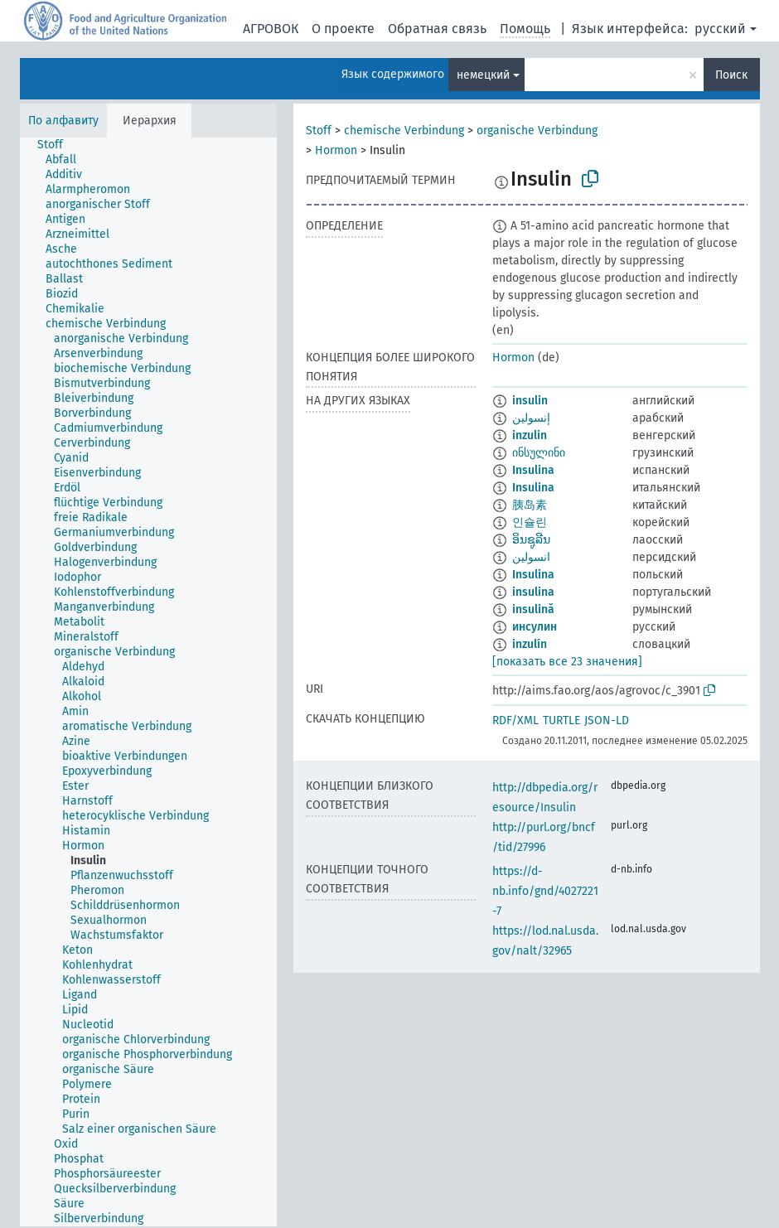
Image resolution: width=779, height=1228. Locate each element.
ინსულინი (538, 453)
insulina (533, 592)
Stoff (318, 130)
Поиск (731, 75)
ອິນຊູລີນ (531, 540)
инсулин (534, 627)
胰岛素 (529, 505)
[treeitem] (57, 145)
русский (720, 28)
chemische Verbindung (404, 130)
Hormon (336, 150)
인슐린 (529, 522)
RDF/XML (515, 720)
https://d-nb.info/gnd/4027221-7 (545, 891)
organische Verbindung (537, 130)
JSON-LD (606, 720)
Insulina (533, 470)
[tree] (148, 682)
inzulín (529, 644)
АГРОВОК (270, 28)
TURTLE (561, 720)
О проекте (343, 28)
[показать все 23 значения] (567, 662)
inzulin (529, 435)
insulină (533, 609)
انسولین (531, 557)
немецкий (483, 75)
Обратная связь (437, 28)
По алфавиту (63, 121)
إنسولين (531, 418)
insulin (530, 401)
